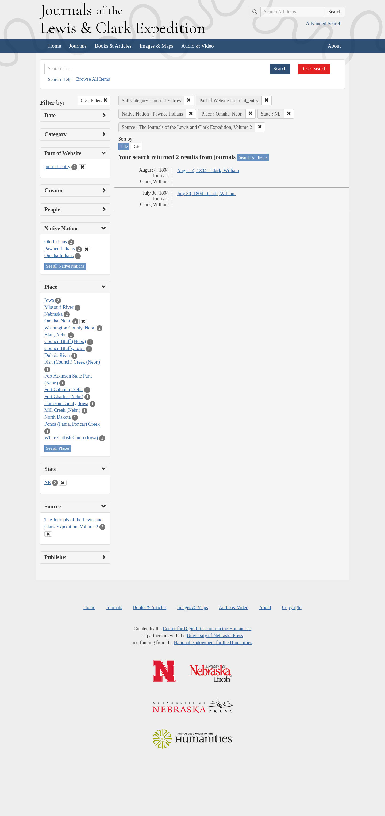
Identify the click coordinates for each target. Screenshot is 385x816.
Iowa (49, 300)
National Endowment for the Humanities (213, 642)
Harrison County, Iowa (66, 403)
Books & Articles (113, 46)
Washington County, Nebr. (69, 327)
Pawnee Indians (59, 248)
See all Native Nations (65, 266)
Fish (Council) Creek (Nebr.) (72, 362)
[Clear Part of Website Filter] (82, 167)
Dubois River (57, 355)
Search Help (59, 79)
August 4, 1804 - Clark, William (208, 170)
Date (136, 146)
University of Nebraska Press (215, 635)
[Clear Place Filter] (83, 321)
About (334, 46)
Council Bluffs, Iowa (64, 348)
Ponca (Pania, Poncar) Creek (72, 424)
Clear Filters (94, 100)
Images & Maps (156, 46)
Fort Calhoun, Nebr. (63, 389)
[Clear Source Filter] (48, 534)
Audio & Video (197, 46)
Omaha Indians (59, 255)
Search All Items (253, 157)
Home (54, 46)
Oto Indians (55, 241)
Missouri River (59, 307)
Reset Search (313, 68)
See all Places (58, 448)
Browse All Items (93, 79)
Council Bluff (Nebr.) (65, 341)
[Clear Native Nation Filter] (86, 249)
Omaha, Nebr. (57, 321)
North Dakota (57, 417)
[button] (189, 100)
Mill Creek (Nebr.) (62, 410)
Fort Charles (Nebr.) (63, 396)
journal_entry (57, 166)
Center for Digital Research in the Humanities (207, 628)
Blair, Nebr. (55, 334)
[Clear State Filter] (63, 483)
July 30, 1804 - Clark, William (206, 193)
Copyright (292, 607)
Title (124, 146)
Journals (78, 46)
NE (47, 482)
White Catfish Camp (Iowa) (71, 437)
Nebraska (53, 314)
